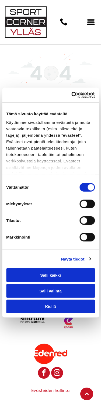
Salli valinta (50, 290)
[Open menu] (91, 22)
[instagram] (57, 373)
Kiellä (50, 306)
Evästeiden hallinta (50, 390)
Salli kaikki (50, 275)
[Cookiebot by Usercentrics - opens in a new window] (72, 94)
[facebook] (44, 373)
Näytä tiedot (73, 259)
